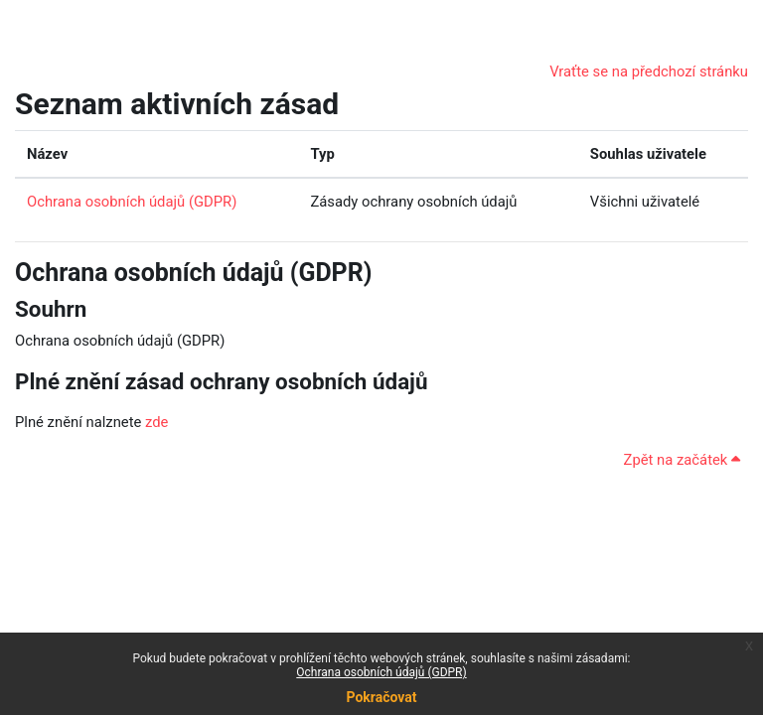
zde (156, 422)
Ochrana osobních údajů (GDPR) (381, 672)
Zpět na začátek (682, 460)
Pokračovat (381, 697)
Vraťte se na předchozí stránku (648, 71)
